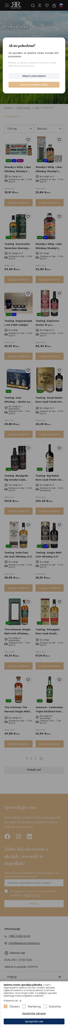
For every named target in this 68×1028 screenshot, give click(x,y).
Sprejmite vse (34, 1021)
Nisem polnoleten (34, 76)
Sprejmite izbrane (34, 1013)
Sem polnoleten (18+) (34, 84)
